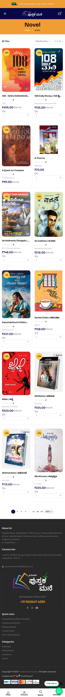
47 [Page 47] (33, 512)
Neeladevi (38, 166)
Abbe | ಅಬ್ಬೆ (7, 399)
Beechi (37, 325)
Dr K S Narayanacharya (11, 248)
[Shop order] (39, 41)
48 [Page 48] (38, 512)
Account (24, 695)
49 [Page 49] (42, 512)
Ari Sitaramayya (8, 178)
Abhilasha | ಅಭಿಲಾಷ (44, 396)
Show (56, 41)
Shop (8, 695)
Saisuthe (37, 404)
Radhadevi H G (8, 330)
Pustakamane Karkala (28, 671)
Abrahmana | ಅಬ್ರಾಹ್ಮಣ (45, 476)
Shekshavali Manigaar (43, 248)
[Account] (24, 692)
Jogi (4, 103)
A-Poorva (39, 158)
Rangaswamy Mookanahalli (45, 103)
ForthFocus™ (26, 676)
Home (27, 30)
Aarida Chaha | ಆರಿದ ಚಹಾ (46, 317)
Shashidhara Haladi (9, 407)
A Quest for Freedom (13, 170)
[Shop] (8, 692)
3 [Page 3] (21, 512)
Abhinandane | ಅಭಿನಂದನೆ (14, 472)
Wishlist (56, 695)
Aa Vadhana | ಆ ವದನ (44, 241)
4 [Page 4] (25, 512)
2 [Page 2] (17, 512)
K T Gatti (37, 484)
